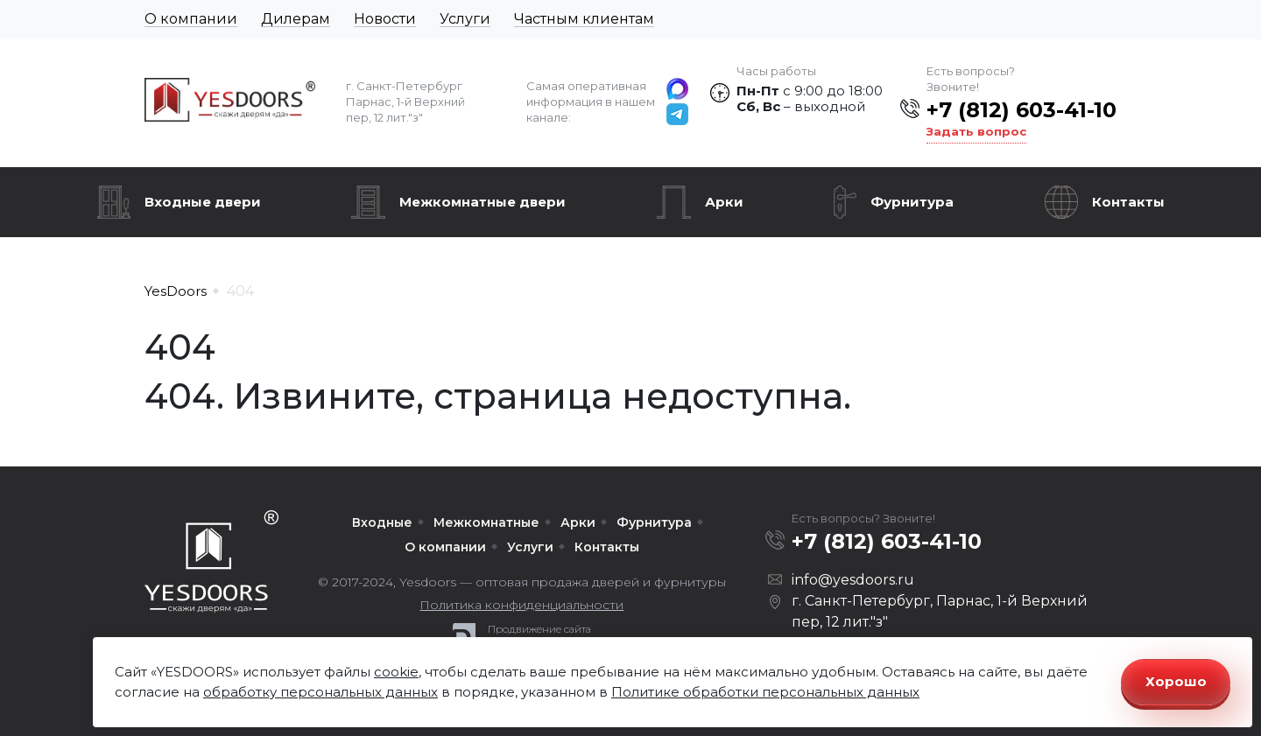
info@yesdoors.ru (853, 579)
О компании (190, 19)
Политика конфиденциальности (521, 605)
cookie (396, 671)
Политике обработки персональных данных (765, 691)
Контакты (1128, 201)
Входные (382, 522)
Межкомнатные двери (482, 201)
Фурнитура (912, 201)
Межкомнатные (486, 522)
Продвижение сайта (539, 629)
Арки (724, 201)
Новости (385, 19)
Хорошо (1176, 681)
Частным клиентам (584, 19)
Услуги (465, 19)
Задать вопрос (976, 131)
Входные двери (202, 201)
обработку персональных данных (320, 691)
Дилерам (295, 19)
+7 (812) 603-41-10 (1021, 110)
